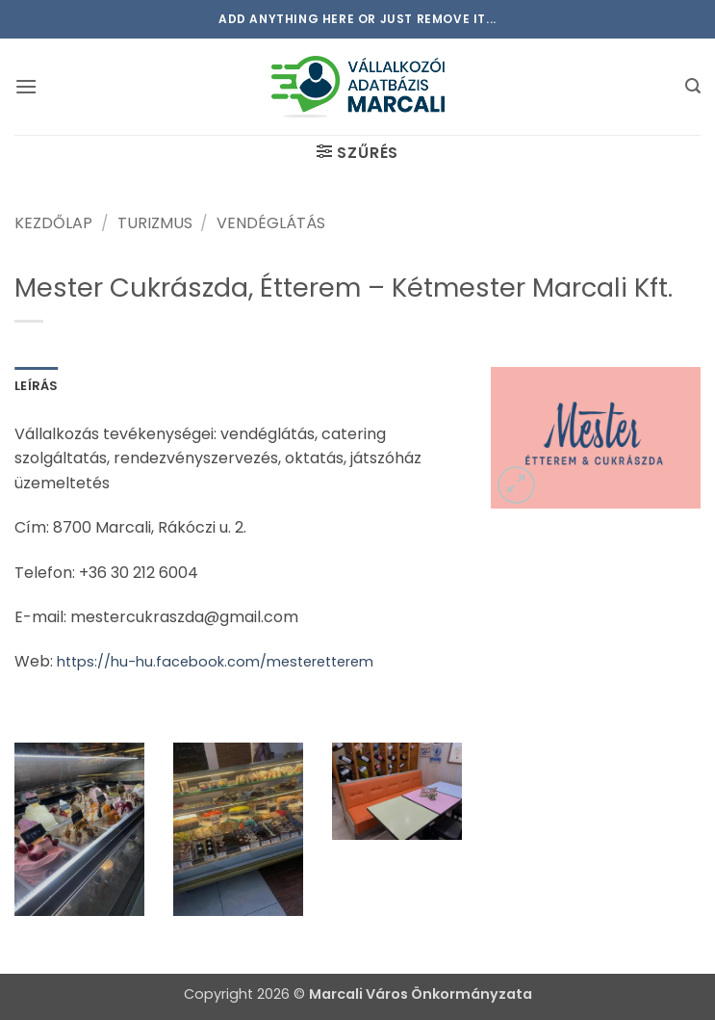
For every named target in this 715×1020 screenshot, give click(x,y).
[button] (26, 86)
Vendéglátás (271, 223)
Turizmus (154, 223)
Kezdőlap (53, 223)
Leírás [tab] (36, 386)
